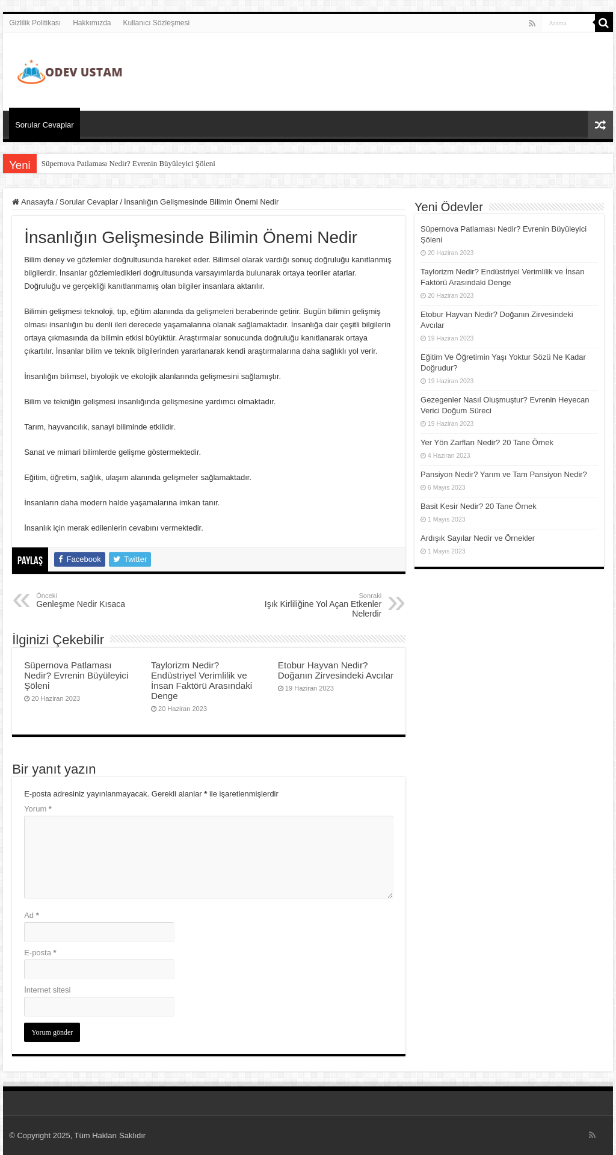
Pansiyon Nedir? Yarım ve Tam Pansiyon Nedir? (503, 474)
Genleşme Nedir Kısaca (97, 600)
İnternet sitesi (47, 989)
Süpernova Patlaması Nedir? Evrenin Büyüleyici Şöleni (128, 163)
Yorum (38, 808)
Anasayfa (33, 201)
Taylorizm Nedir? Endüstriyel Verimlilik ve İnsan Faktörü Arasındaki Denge (201, 680)
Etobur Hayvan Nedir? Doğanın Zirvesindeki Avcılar (335, 670)
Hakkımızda (92, 23)
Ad (31, 915)
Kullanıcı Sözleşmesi (156, 23)
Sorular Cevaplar (44, 124)
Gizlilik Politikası (35, 23)
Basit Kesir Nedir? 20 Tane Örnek (478, 506)
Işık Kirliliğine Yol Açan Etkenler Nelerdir (319, 605)
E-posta (40, 952)
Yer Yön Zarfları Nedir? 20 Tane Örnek (486, 442)
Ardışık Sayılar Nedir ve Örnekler (477, 538)
